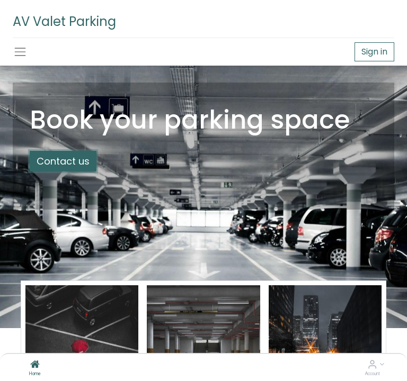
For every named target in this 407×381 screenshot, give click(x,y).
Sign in (374, 52)
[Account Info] (372, 365)
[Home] (35, 365)
